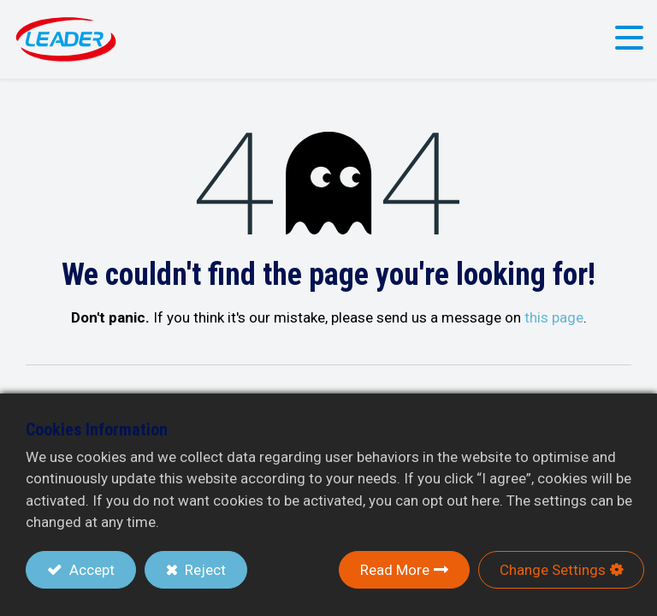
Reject (203, 569)
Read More (394, 569)
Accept (90, 569)
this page (553, 317)
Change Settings (553, 569)
